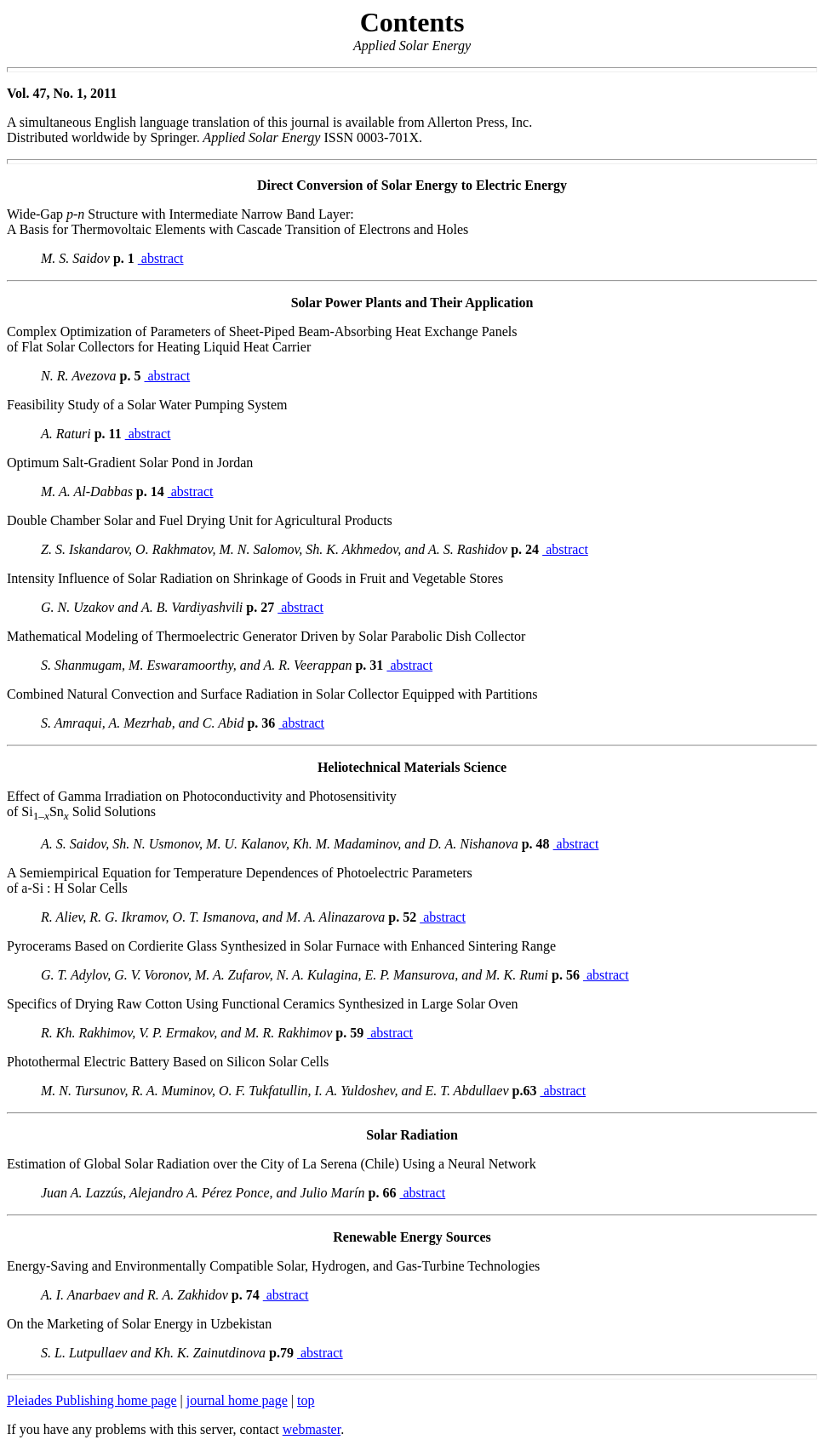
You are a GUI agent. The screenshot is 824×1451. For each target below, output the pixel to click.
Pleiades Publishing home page (92, 1400)
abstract (161, 258)
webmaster (311, 1429)
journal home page (237, 1400)
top (305, 1400)
